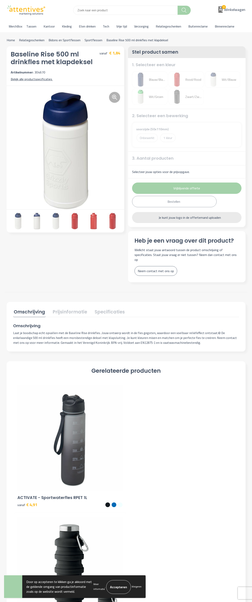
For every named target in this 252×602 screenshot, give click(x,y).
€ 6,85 (196, 452)
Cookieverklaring (201, 502)
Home (11, 40)
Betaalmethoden (142, 508)
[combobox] (125, 10)
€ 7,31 (140, 452)
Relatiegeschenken (168, 26)
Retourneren (139, 515)
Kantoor (49, 26)
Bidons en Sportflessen (64, 40)
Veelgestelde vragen (85, 508)
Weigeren (137, 586)
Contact (136, 496)
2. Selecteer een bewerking (160, 115)
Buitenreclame (198, 26)
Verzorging (141, 26)
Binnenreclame (224, 26)
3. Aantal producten (153, 158)
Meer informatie (99, 586)
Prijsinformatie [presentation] (68, 311)
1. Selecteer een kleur (154, 64)
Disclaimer (197, 515)
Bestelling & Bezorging (146, 502)
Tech (106, 26)
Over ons (78, 496)
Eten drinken (87, 26)
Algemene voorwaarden (206, 496)
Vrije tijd (121, 26)
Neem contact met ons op (156, 271)
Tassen (31, 26)
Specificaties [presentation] (106, 311)
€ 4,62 (84, 452)
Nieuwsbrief (80, 502)
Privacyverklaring (201, 508)
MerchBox (15, 26)
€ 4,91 (27, 452)
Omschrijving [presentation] (28, 311)
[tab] (28, 312)
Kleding (67, 26)
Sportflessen (93, 40)
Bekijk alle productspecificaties (33, 79)
